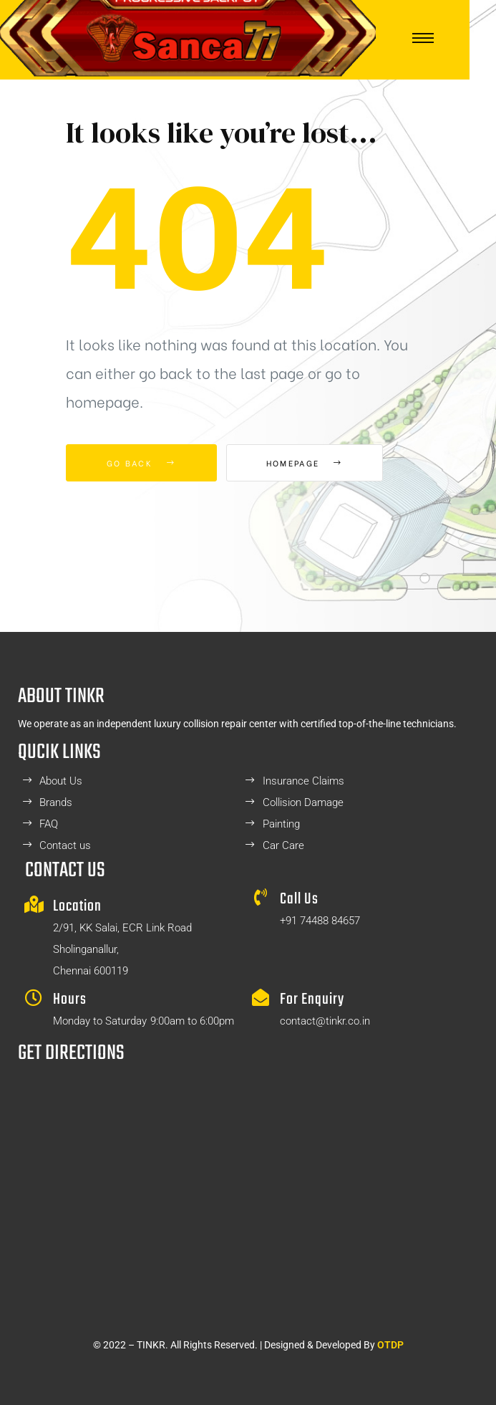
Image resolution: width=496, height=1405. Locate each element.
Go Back (141, 463)
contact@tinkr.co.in (325, 1021)
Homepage (305, 463)
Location (77, 906)
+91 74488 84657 (320, 920)
